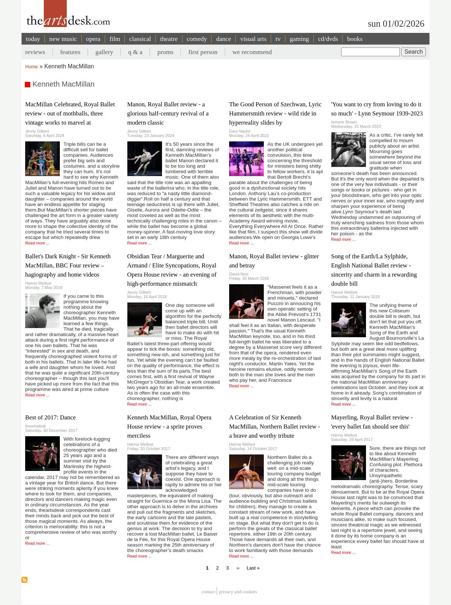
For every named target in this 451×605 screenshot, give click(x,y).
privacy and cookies (238, 592)
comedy (197, 38)
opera (93, 38)
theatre (169, 38)
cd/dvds (328, 38)
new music (63, 38)
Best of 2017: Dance (50, 417)
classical (140, 38)
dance (223, 38)
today (33, 38)
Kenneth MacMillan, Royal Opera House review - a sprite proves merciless (169, 426)
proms (165, 52)
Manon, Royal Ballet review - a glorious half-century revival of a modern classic (168, 113)
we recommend (252, 52)
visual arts (253, 38)
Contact (209, 592)
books (354, 38)
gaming (299, 38)
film (114, 38)
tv (278, 38)
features (70, 52)
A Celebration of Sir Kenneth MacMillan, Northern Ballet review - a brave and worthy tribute (274, 426)
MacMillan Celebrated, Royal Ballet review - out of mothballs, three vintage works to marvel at (70, 113)
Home (31, 66)
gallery (104, 52)
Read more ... (37, 243)
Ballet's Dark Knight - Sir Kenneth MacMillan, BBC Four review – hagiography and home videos (68, 265)
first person (202, 52)
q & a (135, 52)
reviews (35, 52)
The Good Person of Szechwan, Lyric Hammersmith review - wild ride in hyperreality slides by (275, 113)
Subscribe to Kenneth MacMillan (24, 580)
